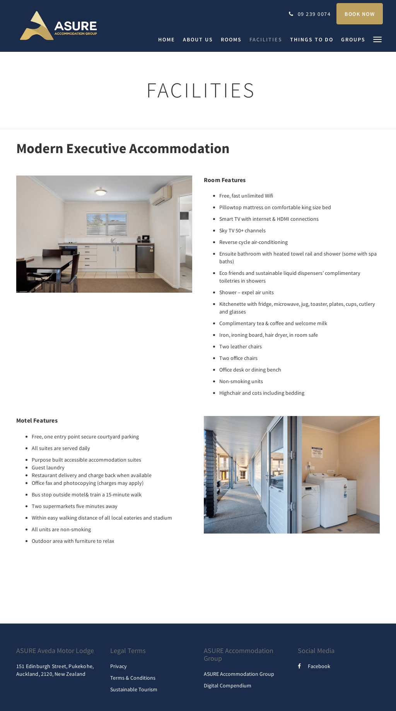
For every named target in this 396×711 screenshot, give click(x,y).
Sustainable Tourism (133, 689)
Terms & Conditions (132, 677)
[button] (377, 39)
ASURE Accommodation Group (239, 673)
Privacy (118, 666)
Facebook (314, 666)
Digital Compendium (227, 685)
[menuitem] (168, 39)
